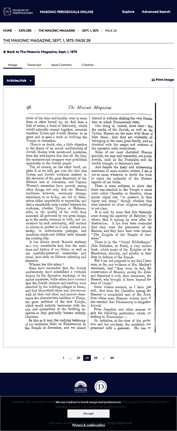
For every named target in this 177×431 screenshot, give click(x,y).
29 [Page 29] (95, 358)
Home (7, 31)
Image (12, 65)
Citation (88, 65)
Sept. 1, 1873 (90, 31)
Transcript (34, 65)
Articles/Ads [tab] (16, 80)
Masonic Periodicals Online (66, 12)
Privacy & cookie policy (88, 425)
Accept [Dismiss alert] (88, 413)
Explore (128, 12)
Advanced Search (156, 12)
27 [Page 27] (78, 358)
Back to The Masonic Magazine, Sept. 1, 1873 (40, 52)
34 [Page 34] (112, 358)
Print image (163, 79)
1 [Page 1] (63, 358)
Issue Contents (61, 65)
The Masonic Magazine (56, 31)
